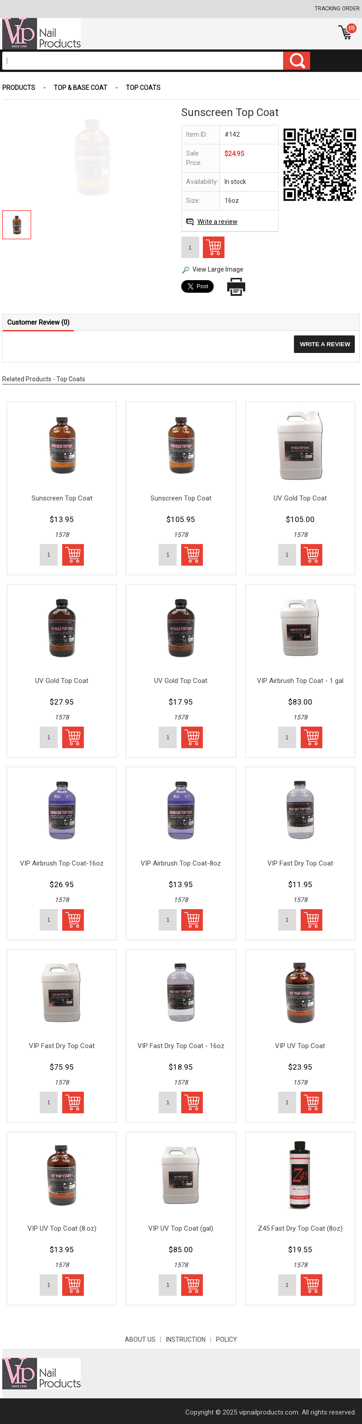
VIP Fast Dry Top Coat (300, 863)
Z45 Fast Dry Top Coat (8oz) (300, 1228)
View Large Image (217, 269)
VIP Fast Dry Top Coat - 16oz (181, 1046)
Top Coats (143, 87)
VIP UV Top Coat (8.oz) (61, 1228)
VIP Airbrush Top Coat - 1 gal (300, 681)
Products (18, 87)
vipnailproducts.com (268, 1412)
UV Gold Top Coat (300, 498)
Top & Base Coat (80, 87)
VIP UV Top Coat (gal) (180, 1228)
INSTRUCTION (191, 1339)
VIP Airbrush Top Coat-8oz (181, 863)
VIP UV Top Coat (300, 1046)
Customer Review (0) (38, 322)
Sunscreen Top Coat (62, 498)
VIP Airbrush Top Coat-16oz (62, 863)
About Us (145, 1339)
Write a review (217, 221)
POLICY (226, 1339)
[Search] (142, 61)
